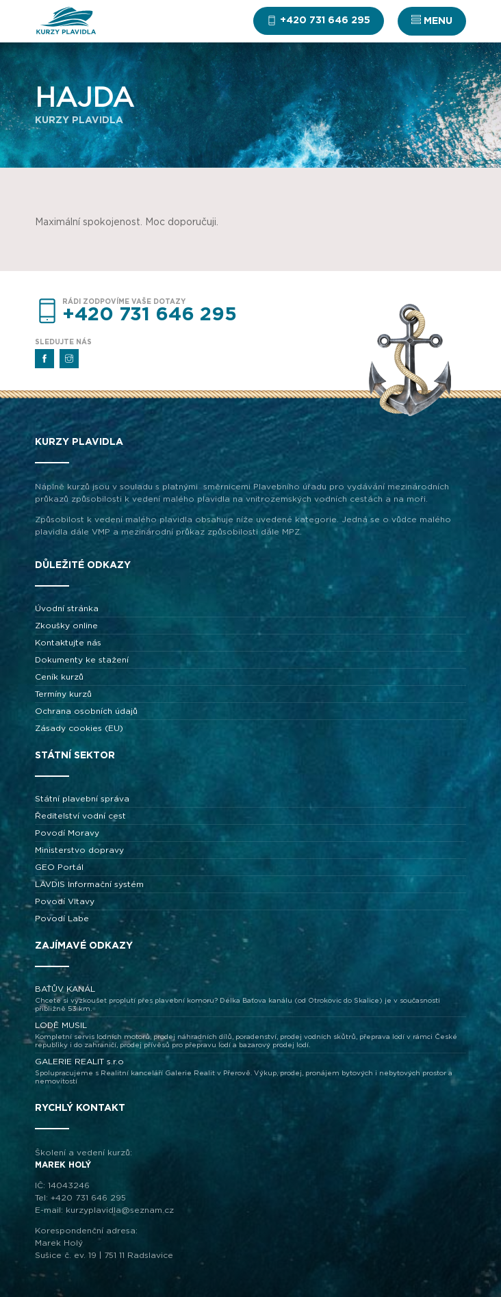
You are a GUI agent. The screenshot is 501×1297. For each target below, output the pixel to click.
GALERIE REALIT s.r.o (250, 1071)
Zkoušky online (66, 625)
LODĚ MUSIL (250, 1035)
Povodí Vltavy (64, 901)
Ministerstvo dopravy (79, 850)
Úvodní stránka (67, 608)
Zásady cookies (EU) (79, 728)
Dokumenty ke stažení (82, 660)
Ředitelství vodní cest (80, 816)
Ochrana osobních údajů (86, 711)
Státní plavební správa (82, 799)
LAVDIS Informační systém (89, 884)
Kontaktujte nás (68, 643)
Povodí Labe (62, 918)
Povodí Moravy (67, 833)
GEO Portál (59, 867)
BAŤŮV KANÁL (250, 999)
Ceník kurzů (59, 677)
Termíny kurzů (63, 694)
